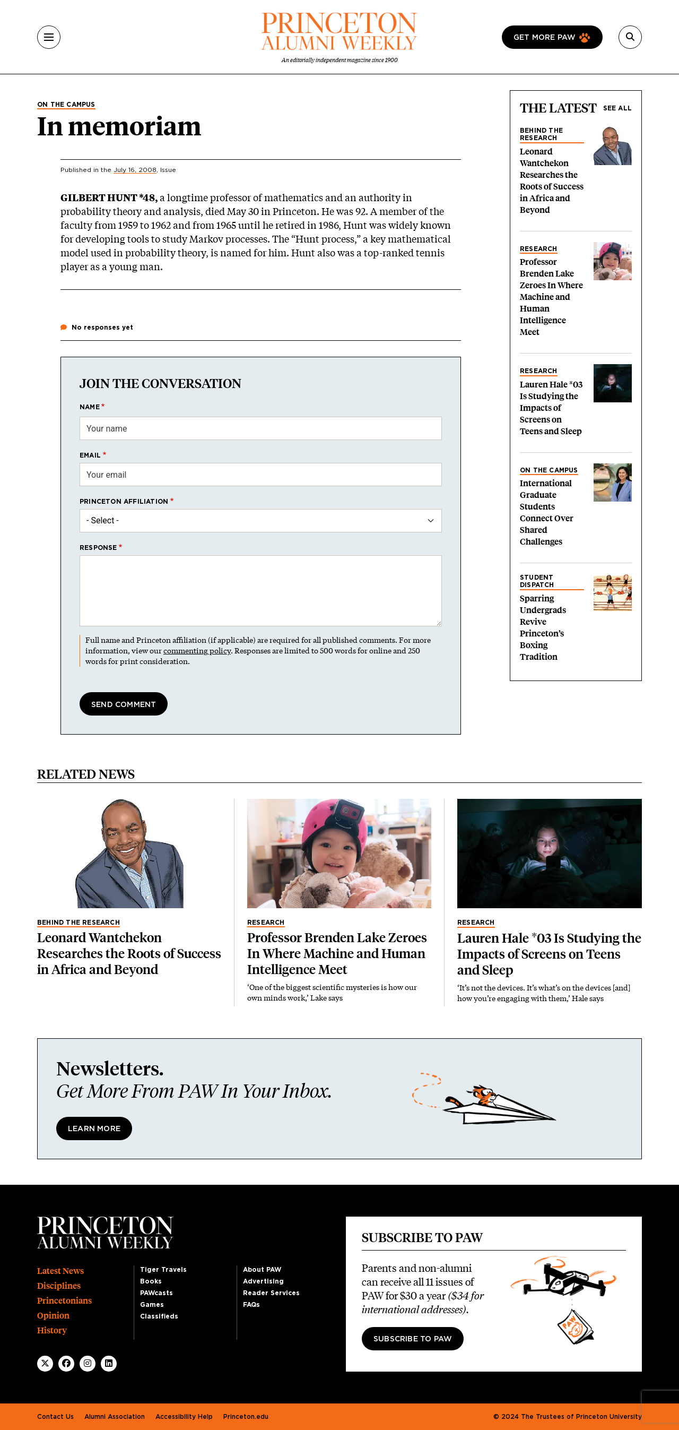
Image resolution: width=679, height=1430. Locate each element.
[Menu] (48, 37)
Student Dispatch (537, 581)
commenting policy (197, 650)
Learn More (94, 1129)
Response (98, 548)
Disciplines (59, 1286)
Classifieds (159, 1316)
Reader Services (271, 1293)
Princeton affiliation (124, 501)
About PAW (262, 1270)
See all (617, 108)
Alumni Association (114, 1417)
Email (90, 455)
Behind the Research (541, 134)
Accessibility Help (184, 1417)
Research (539, 249)
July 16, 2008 (135, 170)
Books (151, 1281)
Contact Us (55, 1417)
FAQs (251, 1305)
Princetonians (64, 1301)
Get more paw (544, 37)
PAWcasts (156, 1293)
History (52, 1330)
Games (152, 1305)
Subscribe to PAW (412, 1339)
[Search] (630, 37)
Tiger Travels (163, 1270)
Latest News (60, 1271)
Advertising (263, 1281)
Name (90, 407)
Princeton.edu (245, 1417)
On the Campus (66, 104)
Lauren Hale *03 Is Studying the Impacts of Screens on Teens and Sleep (551, 408)
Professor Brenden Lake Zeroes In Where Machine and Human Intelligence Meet (551, 297)
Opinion (53, 1316)
